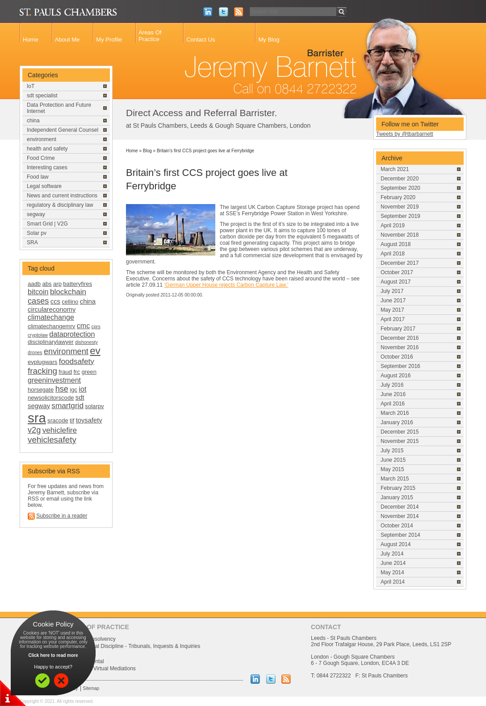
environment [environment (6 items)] (66, 351)
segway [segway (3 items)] (39, 405)
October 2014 (397, 525)
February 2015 (398, 488)
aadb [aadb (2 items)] (34, 283)
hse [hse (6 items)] (61, 388)
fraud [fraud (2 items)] (65, 371)
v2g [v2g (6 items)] (34, 430)
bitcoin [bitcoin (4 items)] (38, 292)
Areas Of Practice (149, 35)
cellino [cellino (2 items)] (70, 301)
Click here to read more (53, 655)
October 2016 (397, 357)
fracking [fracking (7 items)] (42, 371)
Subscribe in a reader (61, 516)
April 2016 (393, 404)
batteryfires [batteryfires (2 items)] (77, 283)
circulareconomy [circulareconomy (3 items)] (51, 309)
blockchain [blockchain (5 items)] (68, 291)
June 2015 (393, 460)
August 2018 (396, 244)
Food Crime (41, 158)
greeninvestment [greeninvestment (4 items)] (54, 380)
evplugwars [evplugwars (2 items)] (42, 362)
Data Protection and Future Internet (59, 108)
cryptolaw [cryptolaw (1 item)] (38, 335)
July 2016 (392, 385)
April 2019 (393, 225)
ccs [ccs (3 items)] (55, 301)
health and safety (47, 149)
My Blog (268, 39)
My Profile (109, 39)
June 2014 (393, 563)
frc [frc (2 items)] (77, 371)
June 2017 (393, 300)
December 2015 (400, 432)
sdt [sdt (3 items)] (79, 397)
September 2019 (400, 216)
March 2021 (395, 169)
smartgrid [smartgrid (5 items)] (67, 405)
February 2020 (398, 197)
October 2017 (397, 272)
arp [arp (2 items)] (57, 283)
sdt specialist (42, 95)
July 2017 (392, 291)
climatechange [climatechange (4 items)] (51, 317)
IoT (30, 86)
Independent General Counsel (62, 130)
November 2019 (400, 207)
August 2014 (396, 544)
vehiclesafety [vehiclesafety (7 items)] (52, 439)
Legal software (44, 186)
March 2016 (395, 413)
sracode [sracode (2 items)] (57, 420)
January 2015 (397, 497)
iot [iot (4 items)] (82, 389)
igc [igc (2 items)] (73, 389)
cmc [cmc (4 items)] (83, 326)
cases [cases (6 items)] (38, 301)
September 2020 (400, 188)
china (33, 120)
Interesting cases (47, 167)
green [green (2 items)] (88, 371)
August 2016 (396, 375)
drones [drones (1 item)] (35, 352)
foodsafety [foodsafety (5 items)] (76, 361)
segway (36, 214)
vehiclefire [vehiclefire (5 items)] (59, 430)
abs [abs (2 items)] (47, 283)
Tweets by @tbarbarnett (404, 134)
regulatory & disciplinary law (60, 205)
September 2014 (400, 535)
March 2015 (395, 479)
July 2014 (392, 554)
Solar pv (36, 233)
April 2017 (393, 319)
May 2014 (392, 572)
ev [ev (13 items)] (95, 350)
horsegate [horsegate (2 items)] (41, 389)
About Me (67, 39)
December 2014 (400, 507)
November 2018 (400, 235)
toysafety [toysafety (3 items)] (89, 420)
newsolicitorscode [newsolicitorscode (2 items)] (51, 397)
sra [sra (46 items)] (37, 417)
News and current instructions (62, 195)
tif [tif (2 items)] (72, 420)
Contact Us (200, 39)
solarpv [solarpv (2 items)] (94, 406)
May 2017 (392, 310)
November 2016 (400, 347)
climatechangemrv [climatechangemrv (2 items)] (51, 326)
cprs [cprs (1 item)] (96, 326)
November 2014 (400, 516)
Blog (147, 150)
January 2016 (397, 422)
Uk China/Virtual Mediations (103, 668)
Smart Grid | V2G (47, 224)
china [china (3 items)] (88, 301)
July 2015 (392, 450)
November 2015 (400, 441)
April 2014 (393, 582)
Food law (38, 177)
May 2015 (392, 469)
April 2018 (393, 254)
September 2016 (400, 366)
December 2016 (400, 338)
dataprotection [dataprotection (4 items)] (72, 334)
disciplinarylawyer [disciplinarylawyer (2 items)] (51, 341)
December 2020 (400, 178)
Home (30, 39)
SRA (32, 242)
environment (41, 139)
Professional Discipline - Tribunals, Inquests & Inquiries (135, 646)
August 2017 (396, 282)
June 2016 (393, 394)
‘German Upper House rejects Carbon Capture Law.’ (226, 285)
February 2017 (398, 329)
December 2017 (400, 263)
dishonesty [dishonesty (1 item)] (86, 342)
